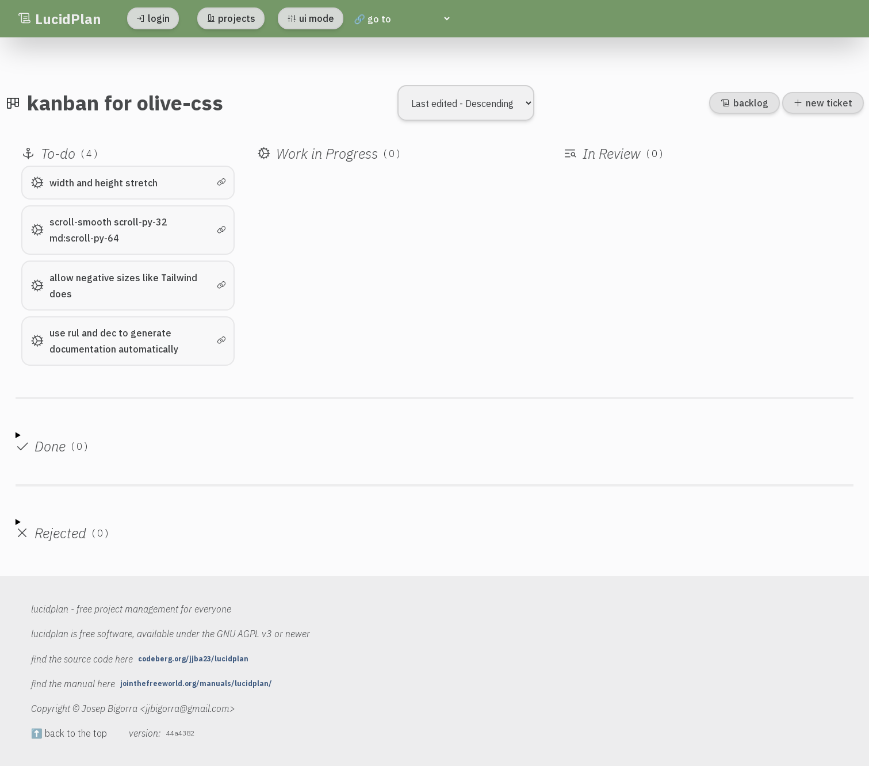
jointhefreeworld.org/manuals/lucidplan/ (196, 683)
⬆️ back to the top (69, 733)
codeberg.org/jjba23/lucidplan (193, 659)
